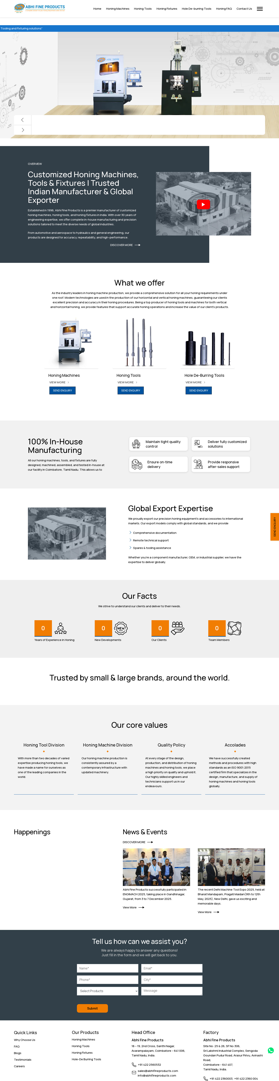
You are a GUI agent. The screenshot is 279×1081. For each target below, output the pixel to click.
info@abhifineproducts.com (157, 1075)
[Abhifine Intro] (203, 204)
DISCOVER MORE (125, 245)
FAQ (17, 1046)
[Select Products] (107, 991)
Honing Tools (81, 1046)
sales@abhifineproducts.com (158, 1071)
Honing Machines (83, 1039)
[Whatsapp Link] (271, 1051)
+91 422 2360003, (221, 1078)
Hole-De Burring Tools (86, 1059)
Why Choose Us (24, 1040)
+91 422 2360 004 (246, 1078)
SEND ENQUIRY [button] (275, 527)
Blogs (17, 1053)
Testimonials (22, 1060)
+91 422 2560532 (149, 1064)
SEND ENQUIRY (62, 390)
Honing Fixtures (82, 1052)
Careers (19, 1066)
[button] (260, 8)
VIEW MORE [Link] (60, 382)
